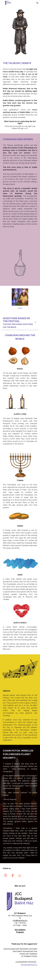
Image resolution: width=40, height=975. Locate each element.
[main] (20, 63)
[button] (2, 3)
